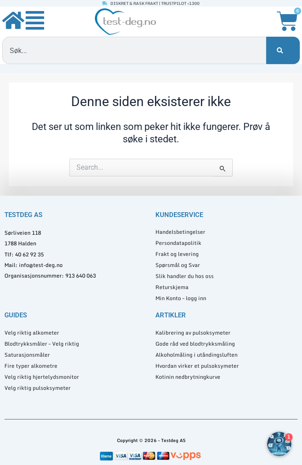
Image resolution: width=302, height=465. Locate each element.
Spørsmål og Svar (177, 265)
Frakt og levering (177, 254)
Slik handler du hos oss (184, 276)
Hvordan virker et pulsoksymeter (197, 366)
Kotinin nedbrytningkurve (187, 377)
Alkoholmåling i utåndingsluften (196, 355)
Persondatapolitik (178, 243)
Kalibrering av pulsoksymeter (192, 332)
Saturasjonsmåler (27, 355)
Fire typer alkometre (30, 366)
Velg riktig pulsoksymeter (37, 388)
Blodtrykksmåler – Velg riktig (41, 343)
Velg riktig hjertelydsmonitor (41, 377)
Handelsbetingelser (180, 232)
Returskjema (172, 287)
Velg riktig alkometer (31, 332)
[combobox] (134, 50)
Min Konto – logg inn (180, 298)
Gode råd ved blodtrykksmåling (195, 343)
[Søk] (283, 50)
